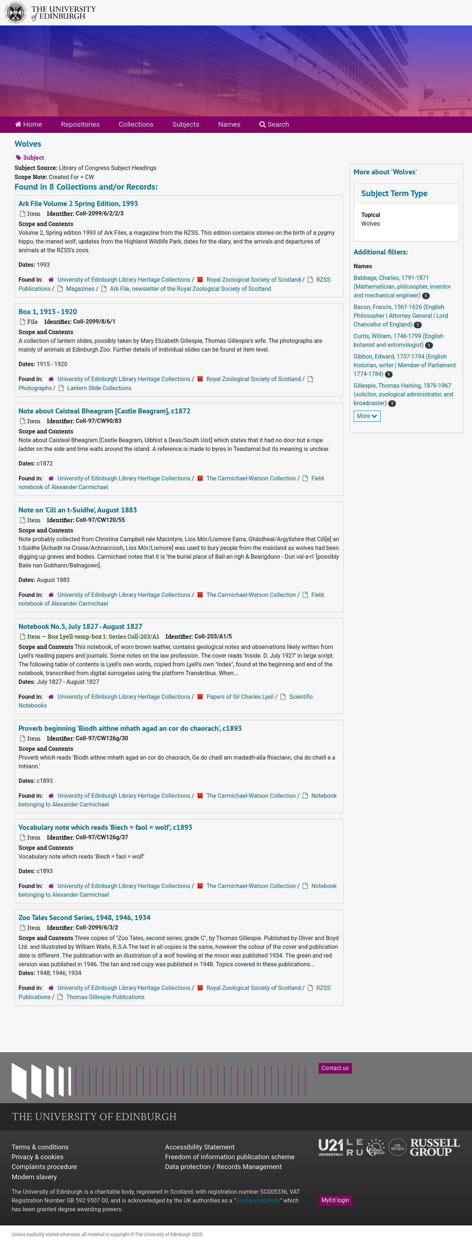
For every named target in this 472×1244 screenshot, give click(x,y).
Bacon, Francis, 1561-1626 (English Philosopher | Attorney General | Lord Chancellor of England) (401, 316)
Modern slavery (34, 1177)
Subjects (185, 124)
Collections (136, 124)
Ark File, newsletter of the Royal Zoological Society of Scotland (190, 288)
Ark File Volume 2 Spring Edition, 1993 (78, 203)
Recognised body (258, 1200)
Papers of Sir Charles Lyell (240, 696)
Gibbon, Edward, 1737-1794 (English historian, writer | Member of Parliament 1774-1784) (405, 365)
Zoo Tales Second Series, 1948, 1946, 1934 (84, 917)
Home (28, 124)
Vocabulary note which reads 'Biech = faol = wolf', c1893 (105, 827)
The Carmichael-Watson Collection (251, 478)
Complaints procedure (44, 1166)
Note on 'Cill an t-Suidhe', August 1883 (78, 510)
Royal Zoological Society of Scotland (253, 279)
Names (229, 124)
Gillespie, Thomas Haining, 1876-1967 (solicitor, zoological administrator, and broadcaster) (403, 394)
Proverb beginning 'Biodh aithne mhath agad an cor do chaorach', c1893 (130, 728)
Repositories (80, 124)
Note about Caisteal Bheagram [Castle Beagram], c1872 (104, 411)
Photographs (35, 388)
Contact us (335, 1068)
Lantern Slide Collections (99, 388)
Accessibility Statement (200, 1147)
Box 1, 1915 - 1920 (48, 311)
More (367, 416)
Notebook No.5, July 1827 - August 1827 (80, 626)
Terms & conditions (40, 1147)
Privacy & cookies (38, 1157)
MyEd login (335, 1200)
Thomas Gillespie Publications (105, 997)
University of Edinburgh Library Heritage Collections (124, 279)
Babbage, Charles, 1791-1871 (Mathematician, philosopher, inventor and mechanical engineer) (402, 286)
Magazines (80, 288)
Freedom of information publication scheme (229, 1157)
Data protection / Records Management (223, 1166)
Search (274, 124)
